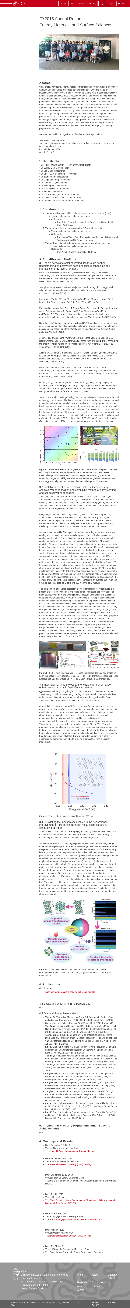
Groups (63, 4)
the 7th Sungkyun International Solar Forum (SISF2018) (76, 1219)
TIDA (79, 1302)
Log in (102, 4)
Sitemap (111, 1302)
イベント (111, 1282)
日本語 (121, 4)
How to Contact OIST (32, 1288)
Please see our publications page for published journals (69, 992)
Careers (96, 1286)
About (95, 1275)
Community (98, 1282)
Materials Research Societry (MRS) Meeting (70, 1164)
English (112, 4)
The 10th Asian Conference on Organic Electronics (73, 1151)
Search (81, 4)
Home (80, 1275)
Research (82, 1282)
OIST (72, 4)
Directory (92, 4)
